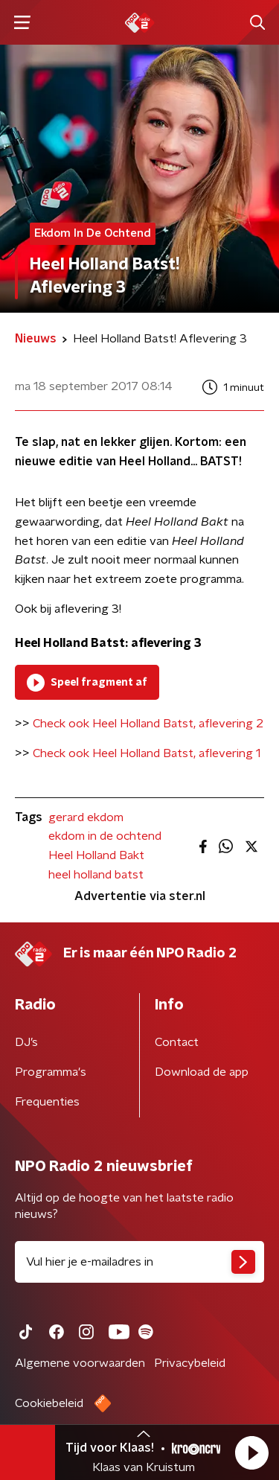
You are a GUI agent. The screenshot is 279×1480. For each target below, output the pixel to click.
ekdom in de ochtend (104, 836)
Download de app (201, 1072)
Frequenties (47, 1102)
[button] (251, 1452)
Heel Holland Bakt (96, 855)
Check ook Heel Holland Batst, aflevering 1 (146, 753)
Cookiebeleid (49, 1403)
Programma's (50, 1072)
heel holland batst (96, 875)
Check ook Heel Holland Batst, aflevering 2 (148, 724)
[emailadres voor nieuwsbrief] (139, 1262)
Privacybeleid (189, 1363)
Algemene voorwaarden (80, 1363)
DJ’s (26, 1042)
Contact (177, 1042)
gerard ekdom (86, 817)
